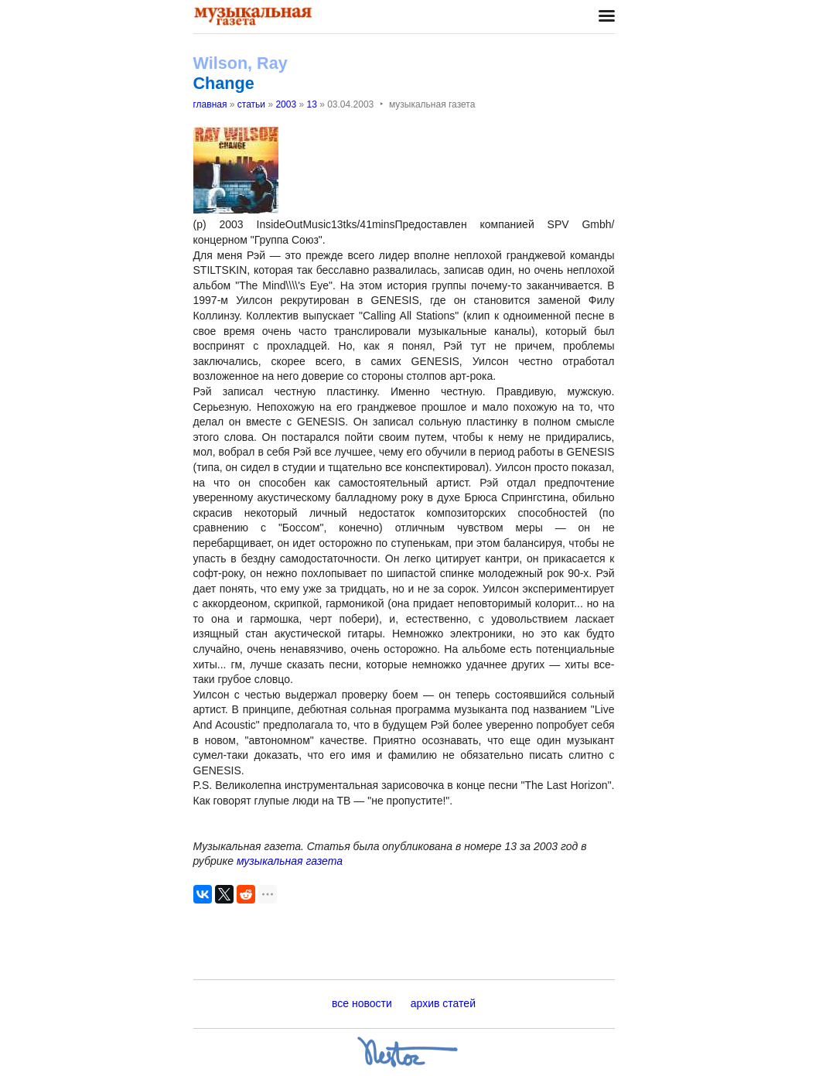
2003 (285, 104)
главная (210, 104)
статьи (251, 104)
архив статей (443, 1003)
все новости (362, 1003)
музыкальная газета (290, 861)
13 (311, 104)
